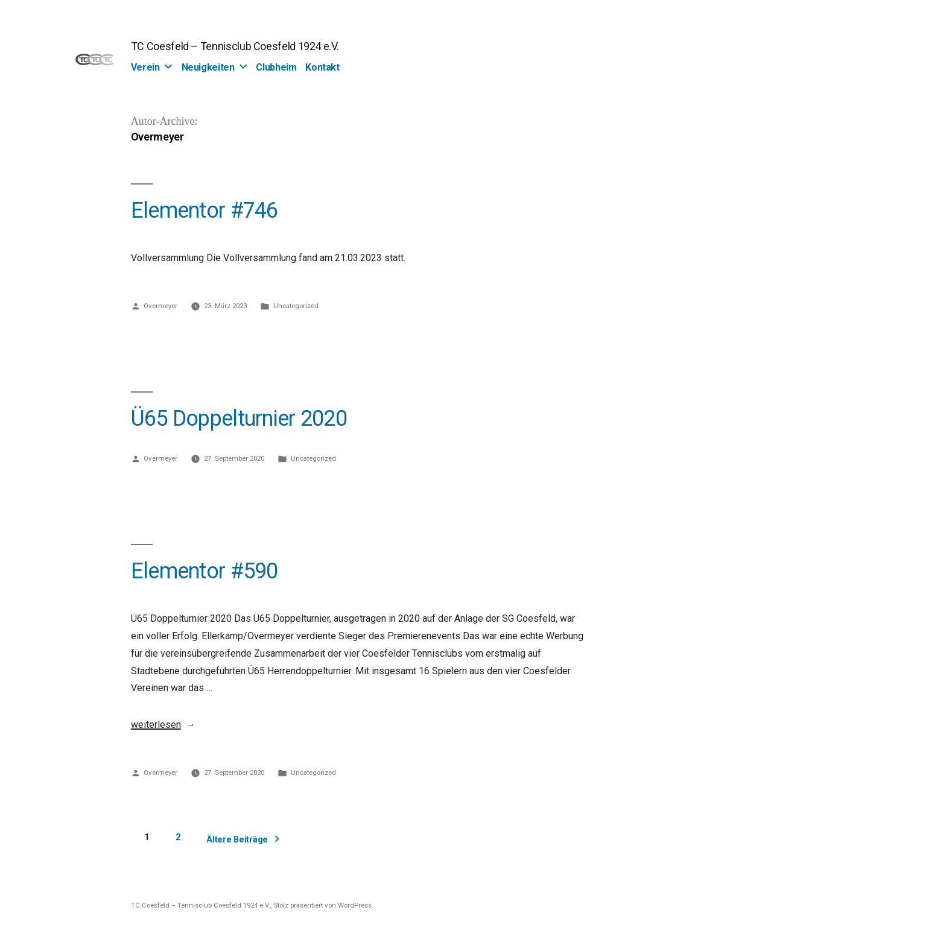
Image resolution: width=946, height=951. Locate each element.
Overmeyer (160, 306)
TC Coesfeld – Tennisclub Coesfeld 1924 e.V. (235, 46)
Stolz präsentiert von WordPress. (323, 905)
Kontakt (322, 67)
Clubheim (276, 67)
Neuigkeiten (208, 67)
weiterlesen (156, 724)
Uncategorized (296, 306)
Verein (145, 67)
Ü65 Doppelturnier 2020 (239, 418)
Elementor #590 (204, 571)
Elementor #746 (204, 210)
